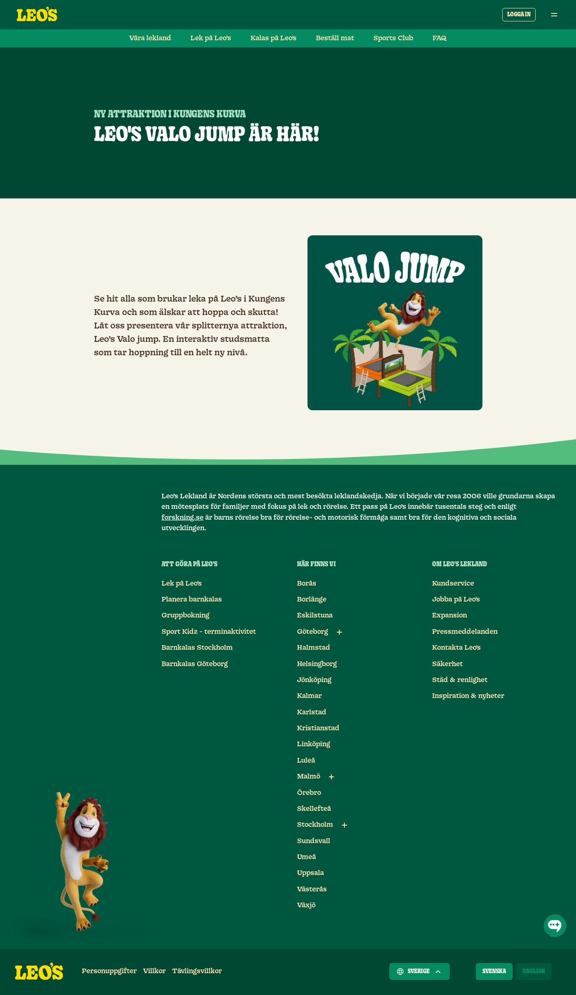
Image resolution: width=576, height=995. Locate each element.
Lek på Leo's (182, 583)
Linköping (313, 744)
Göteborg (312, 631)
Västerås (312, 889)
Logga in (519, 15)
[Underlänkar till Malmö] (331, 777)
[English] (534, 971)
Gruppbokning (185, 615)
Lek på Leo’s (210, 38)
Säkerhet (447, 664)
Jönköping (314, 680)
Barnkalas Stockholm (197, 647)
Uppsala (310, 873)
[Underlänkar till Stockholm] (344, 825)
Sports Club (393, 38)
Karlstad (311, 712)
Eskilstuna (315, 615)
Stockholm (315, 824)
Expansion (449, 615)
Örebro (309, 792)
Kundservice (453, 583)
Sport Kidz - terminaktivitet (209, 631)
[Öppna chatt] (555, 925)
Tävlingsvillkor (197, 971)
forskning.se (182, 517)
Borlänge (311, 599)
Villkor (154, 971)
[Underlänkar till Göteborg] (339, 632)
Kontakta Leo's (456, 647)
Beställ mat (335, 38)
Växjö (306, 905)
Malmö (308, 776)
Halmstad (313, 647)
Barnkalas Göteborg (195, 664)
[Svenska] (494, 971)
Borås (306, 583)
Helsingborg (317, 664)
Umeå (306, 857)
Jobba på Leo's (456, 599)
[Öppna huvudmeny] (554, 14)
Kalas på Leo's (273, 38)
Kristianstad (318, 728)
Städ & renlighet (459, 680)
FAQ (440, 38)
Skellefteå (314, 808)
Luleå (306, 760)
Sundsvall (313, 841)
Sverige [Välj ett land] (419, 971)
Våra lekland (150, 38)
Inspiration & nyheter (468, 696)
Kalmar (309, 696)
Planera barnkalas (192, 599)
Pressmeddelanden (465, 631)
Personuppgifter (109, 971)
